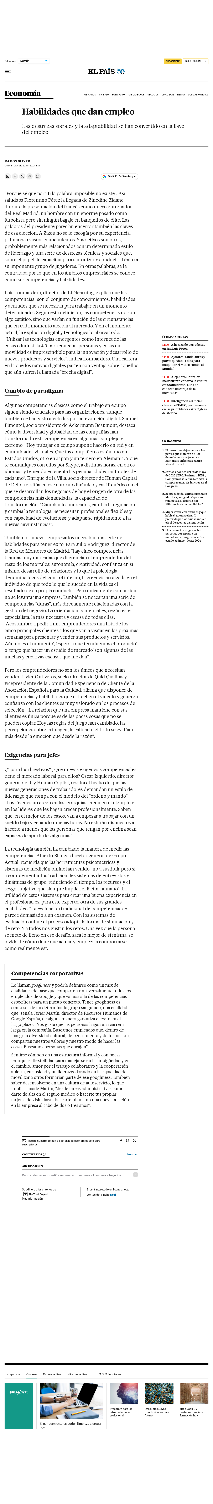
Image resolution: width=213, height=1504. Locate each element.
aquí (113, 1194)
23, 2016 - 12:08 (27, 165)
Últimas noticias (175, 337)
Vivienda (104, 94)
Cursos (31, 1374)
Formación (118, 94)
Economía (23, 94)
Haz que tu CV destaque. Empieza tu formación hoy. (193, 1412)
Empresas (84, 1175)
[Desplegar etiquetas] (135, 1174)
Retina (181, 94)
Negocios (153, 94)
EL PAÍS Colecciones (107, 1374)
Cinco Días (168, 94)
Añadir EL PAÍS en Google (121, 176)
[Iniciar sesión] (195, 61)
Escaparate (12, 1374)
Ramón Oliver (17, 161)
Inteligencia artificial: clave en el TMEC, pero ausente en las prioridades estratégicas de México (184, 407)
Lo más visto (171, 441)
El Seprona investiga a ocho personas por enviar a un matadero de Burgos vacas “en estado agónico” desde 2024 (184, 535)
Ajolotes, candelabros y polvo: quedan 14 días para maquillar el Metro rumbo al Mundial (183, 363)
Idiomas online (77, 1374)
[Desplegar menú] (8, 71)
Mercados (90, 94)
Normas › (132, 1154)
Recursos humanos (34, 1175)
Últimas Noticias (198, 94)
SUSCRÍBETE (173, 61)
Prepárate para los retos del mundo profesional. (121, 1412)
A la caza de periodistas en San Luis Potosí (183, 346)
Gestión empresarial (62, 1175)
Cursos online (52, 1374)
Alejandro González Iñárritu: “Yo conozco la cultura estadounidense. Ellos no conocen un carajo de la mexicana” (185, 385)
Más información (33, 1198)
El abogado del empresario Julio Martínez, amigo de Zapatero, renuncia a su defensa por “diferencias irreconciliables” (186, 499)
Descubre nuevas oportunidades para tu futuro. (158, 1412)
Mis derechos (136, 94)
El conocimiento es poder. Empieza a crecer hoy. (71, 1425)
